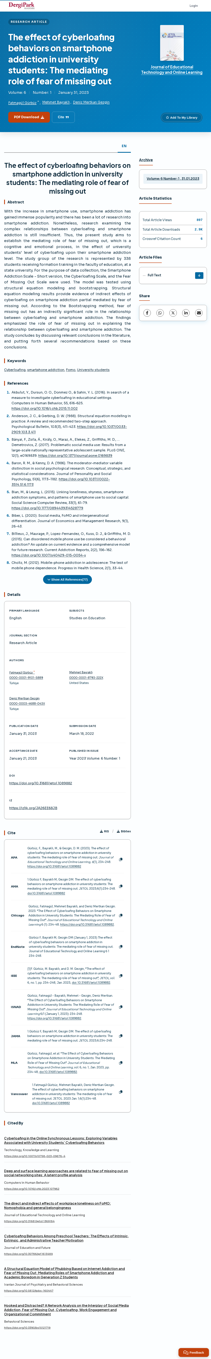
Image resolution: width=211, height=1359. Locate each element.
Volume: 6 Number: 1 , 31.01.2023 (173, 179)
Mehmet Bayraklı (56, 102)
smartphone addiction (45, 370)
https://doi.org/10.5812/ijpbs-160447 (28, 1290)
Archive (146, 159)
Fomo (70, 370)
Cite (63, 117)
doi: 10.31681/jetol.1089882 (91, 982)
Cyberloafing (15, 370)
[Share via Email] (199, 313)
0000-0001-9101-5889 (26, 678)
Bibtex (124, 831)
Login (194, 6)
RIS (104, 831)
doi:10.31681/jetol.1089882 (46, 893)
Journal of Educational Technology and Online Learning (172, 69)
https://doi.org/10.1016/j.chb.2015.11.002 (45, 408)
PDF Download (29, 117)
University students (93, 370)
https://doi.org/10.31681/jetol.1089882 (40, 783)
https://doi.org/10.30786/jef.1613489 (28, 1254)
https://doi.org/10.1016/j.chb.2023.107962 (31, 1189)
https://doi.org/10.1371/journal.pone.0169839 (75, 455)
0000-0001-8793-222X (86, 678)
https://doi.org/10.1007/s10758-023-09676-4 (34, 1156)
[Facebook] (147, 313)
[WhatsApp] (160, 313)
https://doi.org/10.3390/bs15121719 (27, 1327)
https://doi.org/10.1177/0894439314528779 (47, 508)
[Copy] (120, 859)
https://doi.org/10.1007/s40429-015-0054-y (49, 555)
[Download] (199, 275)
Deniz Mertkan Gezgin (91, 102)
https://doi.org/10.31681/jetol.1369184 (29, 1221)
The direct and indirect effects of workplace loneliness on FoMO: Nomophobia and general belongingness (57, 1205)
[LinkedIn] (186, 313)
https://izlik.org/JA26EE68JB (33, 808)
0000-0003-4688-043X (27, 703)
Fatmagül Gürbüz (22, 103)
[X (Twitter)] (173, 313)
